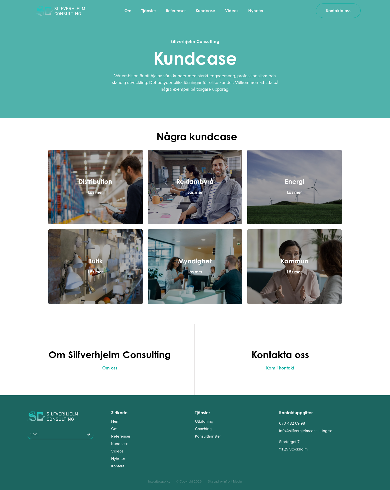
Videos (231, 10)
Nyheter (255, 10)
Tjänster (148, 10)
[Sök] (89, 434)
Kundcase (205, 10)
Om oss (109, 367)
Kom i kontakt (280, 367)
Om (127, 10)
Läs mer (95, 192)
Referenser (176, 10)
